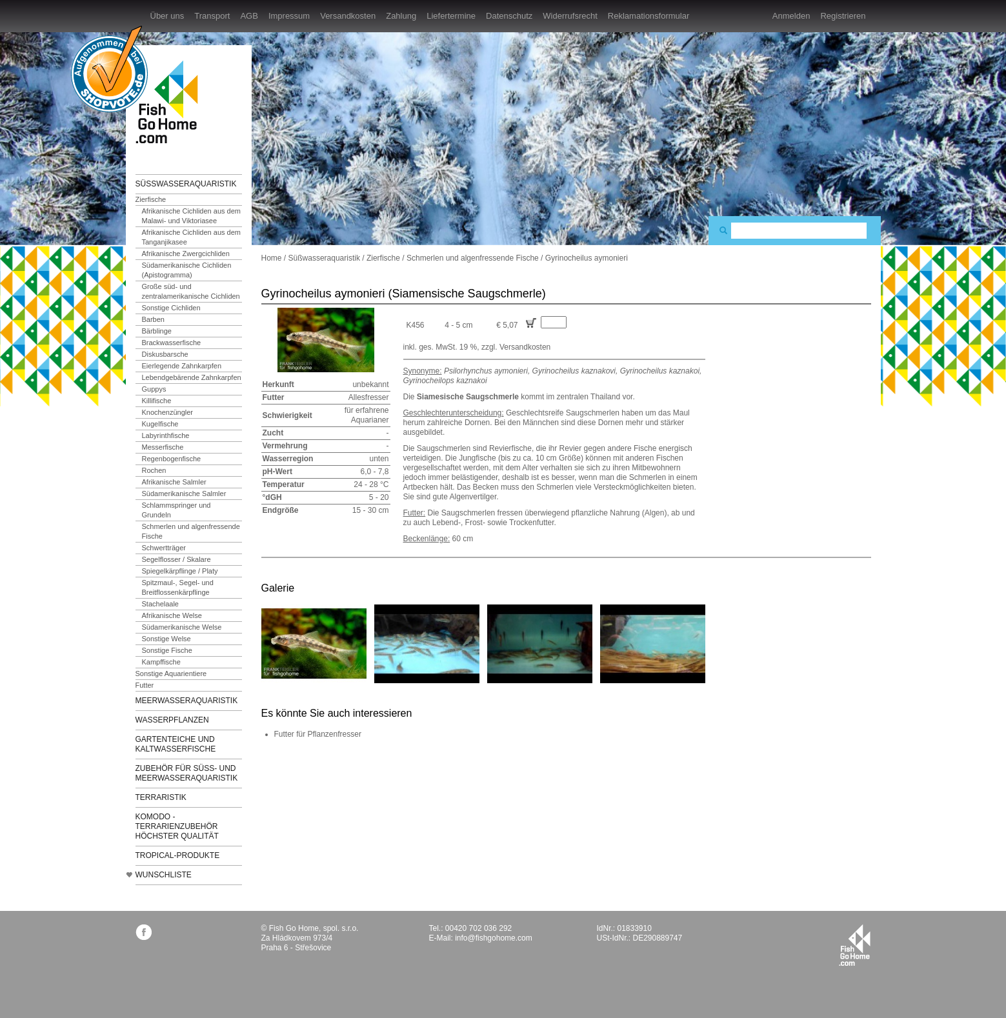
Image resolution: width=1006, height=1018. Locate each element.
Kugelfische (160, 424)
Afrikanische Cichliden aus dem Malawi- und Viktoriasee (191, 216)
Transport (212, 16)
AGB (248, 16)
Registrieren (842, 16)
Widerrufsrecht (570, 16)
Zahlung (401, 16)
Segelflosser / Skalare (176, 559)
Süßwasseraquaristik (186, 183)
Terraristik (161, 797)
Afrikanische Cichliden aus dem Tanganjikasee (191, 237)
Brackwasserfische (171, 342)
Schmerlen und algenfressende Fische (191, 531)
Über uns (167, 16)
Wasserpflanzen (172, 719)
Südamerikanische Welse (182, 627)
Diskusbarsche (165, 354)
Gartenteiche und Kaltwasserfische (176, 744)
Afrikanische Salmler (174, 482)
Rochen (154, 470)
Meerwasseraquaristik (187, 700)
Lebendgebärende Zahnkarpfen (191, 377)
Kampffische (161, 662)
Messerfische (163, 447)
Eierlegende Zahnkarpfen (182, 366)
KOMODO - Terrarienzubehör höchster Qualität (177, 826)
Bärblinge (157, 331)
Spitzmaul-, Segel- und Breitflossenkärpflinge (178, 587)
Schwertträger (164, 548)
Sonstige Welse (166, 639)
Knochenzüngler (168, 412)
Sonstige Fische (167, 650)
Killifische (157, 400)
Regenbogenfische (171, 459)
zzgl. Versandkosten (515, 347)
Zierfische (151, 199)
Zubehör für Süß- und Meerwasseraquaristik (187, 773)
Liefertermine (451, 16)
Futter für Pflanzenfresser (317, 734)
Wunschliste (164, 874)
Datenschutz (509, 16)
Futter (145, 685)
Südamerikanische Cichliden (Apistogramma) (187, 270)
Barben (153, 319)
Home (271, 258)
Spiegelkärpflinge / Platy (180, 571)
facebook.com (144, 932)
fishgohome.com (854, 945)
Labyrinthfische (166, 435)
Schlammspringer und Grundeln (176, 510)
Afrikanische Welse (172, 615)
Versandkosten (348, 16)
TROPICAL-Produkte (178, 855)
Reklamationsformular (648, 16)
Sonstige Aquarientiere (171, 673)
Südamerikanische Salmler (184, 493)
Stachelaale (160, 604)
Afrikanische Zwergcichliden (186, 253)
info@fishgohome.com (493, 938)
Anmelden (791, 16)
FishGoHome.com (171, 101)
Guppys (154, 389)
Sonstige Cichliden (171, 308)
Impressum (289, 16)
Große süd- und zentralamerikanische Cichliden (191, 291)
